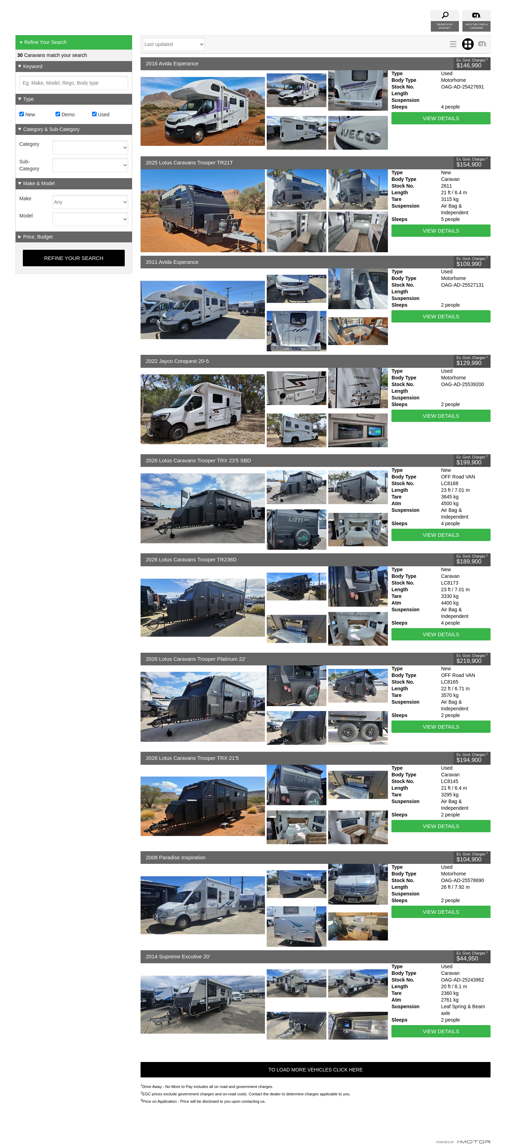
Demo (65, 114)
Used (101, 114)
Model (26, 216)
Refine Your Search (43, 42)
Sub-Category (29, 165)
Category (29, 144)
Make (25, 198)
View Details (441, 118)
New (27, 114)
